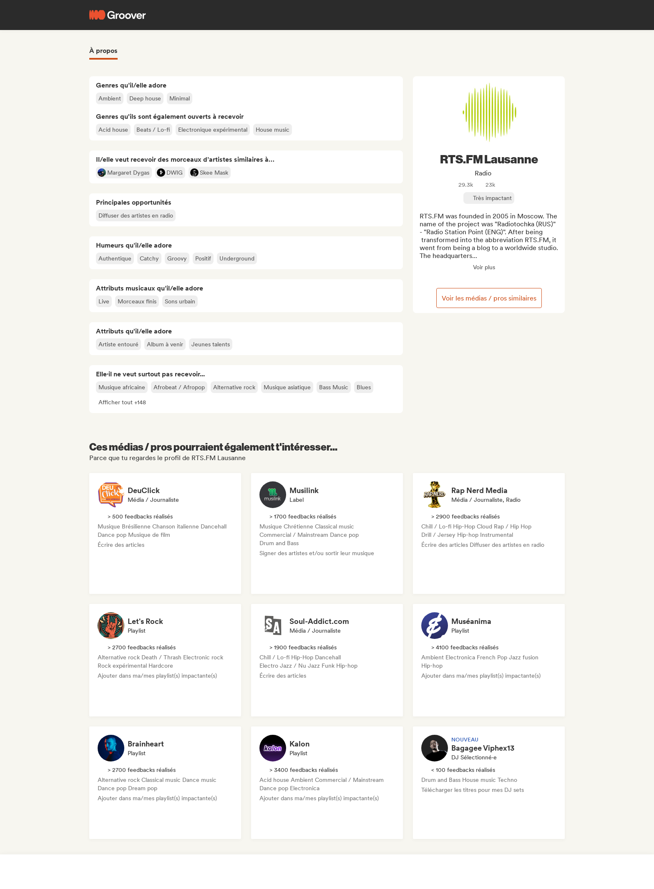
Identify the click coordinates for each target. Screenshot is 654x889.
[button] (122, 402)
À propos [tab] (103, 51)
